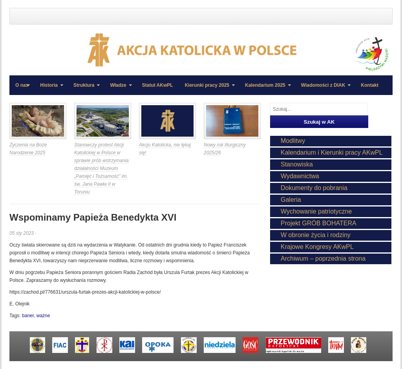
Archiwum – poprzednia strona (323, 258)
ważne (43, 315)
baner (28, 315)
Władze (118, 88)
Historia (48, 88)
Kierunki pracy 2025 (207, 88)
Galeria (291, 199)
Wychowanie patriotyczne (316, 211)
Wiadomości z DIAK (323, 88)
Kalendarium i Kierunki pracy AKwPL (332, 152)
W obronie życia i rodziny (316, 235)
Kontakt (369, 85)
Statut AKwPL (157, 85)
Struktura (84, 88)
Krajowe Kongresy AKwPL (317, 246)
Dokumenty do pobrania (314, 187)
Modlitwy (293, 140)
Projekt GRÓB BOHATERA (318, 223)
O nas (21, 85)
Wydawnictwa (300, 176)
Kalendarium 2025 (265, 88)
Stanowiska (297, 164)
